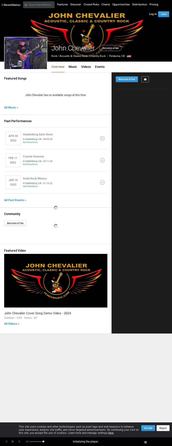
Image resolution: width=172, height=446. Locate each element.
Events (100, 67)
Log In (153, 14)
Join (163, 14)
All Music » (11, 107)
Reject (163, 428)
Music (73, 67)
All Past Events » (15, 200)
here (111, 433)
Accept (148, 428)
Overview (57, 67)
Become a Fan (111, 48)
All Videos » (11, 323)
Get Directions (30, 142)
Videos (86, 67)
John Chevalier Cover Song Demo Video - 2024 (37, 313)
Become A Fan (15, 223)
